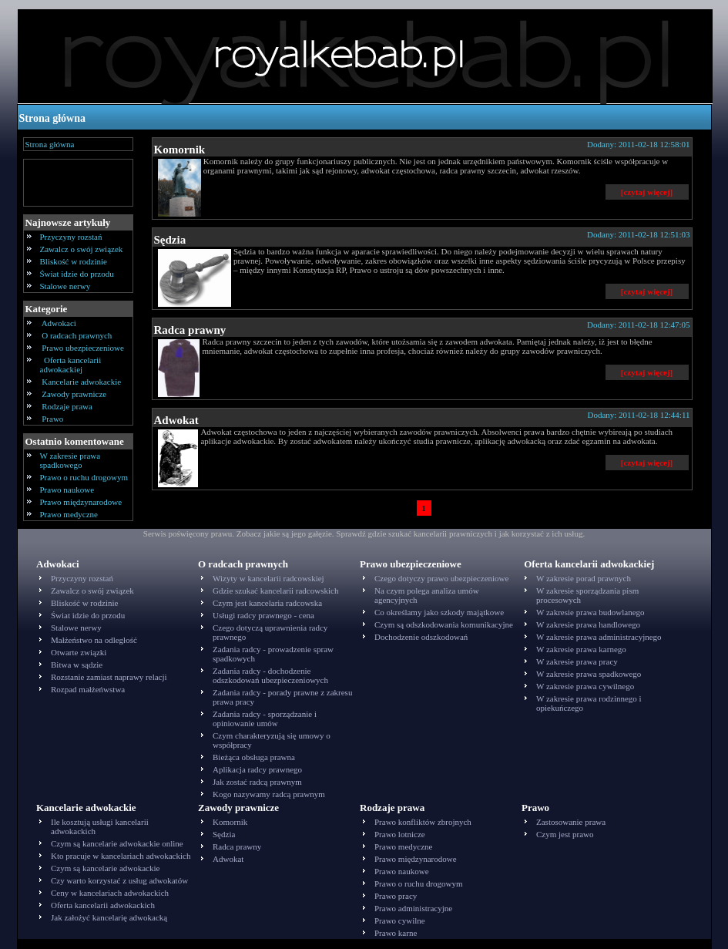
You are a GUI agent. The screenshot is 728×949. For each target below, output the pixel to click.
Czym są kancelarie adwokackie (105, 868)
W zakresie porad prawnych (583, 578)
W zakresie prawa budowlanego (590, 612)
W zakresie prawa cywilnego (585, 686)
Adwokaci (59, 323)
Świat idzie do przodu (77, 273)
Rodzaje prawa (67, 406)
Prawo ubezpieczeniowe (83, 347)
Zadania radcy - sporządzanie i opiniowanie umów (265, 718)
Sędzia (170, 240)
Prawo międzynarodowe (81, 501)
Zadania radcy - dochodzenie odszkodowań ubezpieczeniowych (270, 675)
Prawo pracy (395, 895)
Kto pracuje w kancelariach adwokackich (120, 855)
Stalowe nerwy (65, 286)
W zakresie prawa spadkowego (70, 460)
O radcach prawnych (77, 335)
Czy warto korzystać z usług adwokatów (119, 880)
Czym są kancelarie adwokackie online (117, 843)
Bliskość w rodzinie (73, 261)
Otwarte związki (78, 652)
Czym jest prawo (565, 834)
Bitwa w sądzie (76, 664)
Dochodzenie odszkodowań (421, 636)
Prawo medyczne (69, 514)
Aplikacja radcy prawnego (257, 769)
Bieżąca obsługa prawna (254, 757)
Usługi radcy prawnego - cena (263, 615)
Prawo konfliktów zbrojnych (422, 821)
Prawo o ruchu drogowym (84, 477)
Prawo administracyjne (413, 908)
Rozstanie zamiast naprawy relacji (109, 676)
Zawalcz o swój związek (81, 249)
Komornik (180, 149)
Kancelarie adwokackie (81, 381)
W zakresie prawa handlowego (588, 624)
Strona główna (52, 118)
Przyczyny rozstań (71, 236)
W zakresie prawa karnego (581, 649)
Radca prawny (190, 330)
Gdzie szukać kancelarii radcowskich (275, 590)
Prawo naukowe (67, 489)
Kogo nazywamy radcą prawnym (269, 794)
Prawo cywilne (399, 920)
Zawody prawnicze (74, 394)
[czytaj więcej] (647, 192)
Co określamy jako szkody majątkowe (439, 612)
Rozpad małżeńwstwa (88, 689)
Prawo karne (395, 932)
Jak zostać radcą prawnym (257, 781)
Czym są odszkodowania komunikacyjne (443, 624)
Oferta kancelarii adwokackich (103, 905)
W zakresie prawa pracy (577, 661)
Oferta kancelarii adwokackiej (71, 364)
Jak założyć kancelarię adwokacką (109, 917)
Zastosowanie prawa (571, 821)
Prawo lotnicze (399, 834)
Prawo (53, 418)
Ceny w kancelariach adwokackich (110, 892)
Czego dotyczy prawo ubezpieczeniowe (441, 578)
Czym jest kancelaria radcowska (267, 602)
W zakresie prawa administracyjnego (599, 636)
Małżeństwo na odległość (94, 639)
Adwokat (176, 420)
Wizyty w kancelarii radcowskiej (268, 578)
